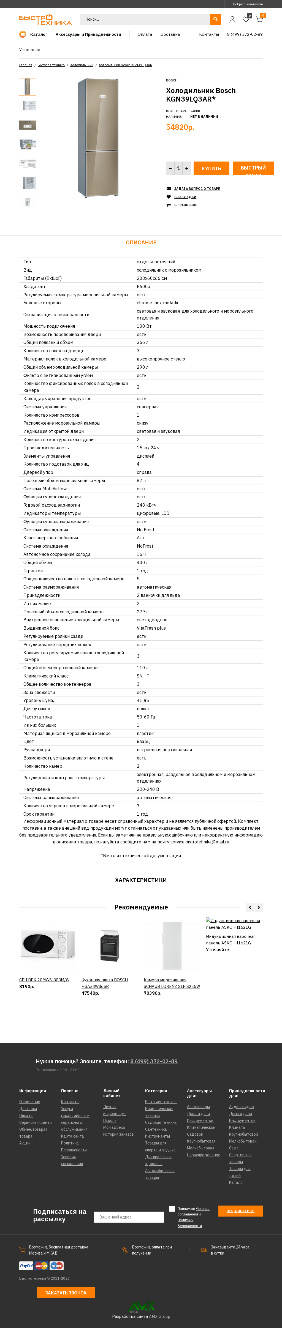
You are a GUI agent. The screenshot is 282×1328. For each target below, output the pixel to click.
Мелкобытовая (200, 1148)
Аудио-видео (241, 1106)
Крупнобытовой (243, 1134)
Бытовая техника (51, 65)
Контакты (70, 1101)
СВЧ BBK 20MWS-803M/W (44, 998)
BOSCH (171, 80)
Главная (25, 65)
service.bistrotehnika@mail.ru (199, 842)
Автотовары (198, 1106)
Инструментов (200, 1120)
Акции (25, 1143)
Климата (237, 1127)
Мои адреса (114, 1127)
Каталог (236, 1182)
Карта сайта (72, 1136)
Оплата (26, 1115)
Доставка (28, 1108)
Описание (141, 242)
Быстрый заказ (253, 170)
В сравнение (185, 205)
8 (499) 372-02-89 (154, 1061)
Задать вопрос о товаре (197, 188)
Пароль (109, 1120)
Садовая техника (161, 1122)
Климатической (201, 1127)
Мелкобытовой (243, 1141)
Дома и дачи (198, 1113)
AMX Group (159, 1316)
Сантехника (156, 1129)
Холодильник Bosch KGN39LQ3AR (125, 65)
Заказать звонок (66, 1293)
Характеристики (141, 880)
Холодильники (81, 65)
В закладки (185, 197)
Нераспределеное (203, 1154)
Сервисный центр (35, 1122)
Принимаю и (194, 1217)
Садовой (195, 1134)
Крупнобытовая (201, 1141)
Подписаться (240, 1211)
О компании (29, 1101)
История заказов (118, 1134)
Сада (234, 1148)
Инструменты (157, 1136)
